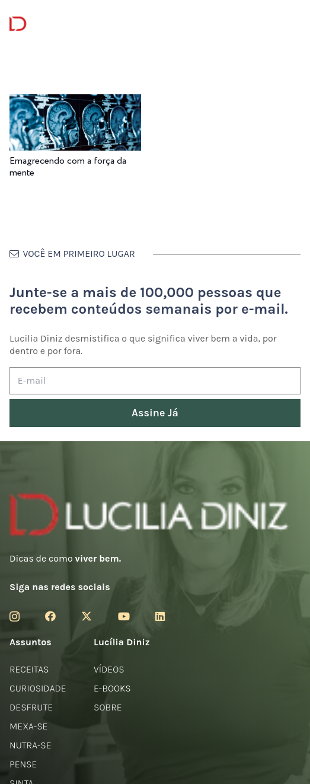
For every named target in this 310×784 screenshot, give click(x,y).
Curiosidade (37, 688)
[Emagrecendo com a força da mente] (75, 102)
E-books (112, 688)
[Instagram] (14, 617)
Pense (23, 764)
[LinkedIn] (160, 616)
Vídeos (109, 669)
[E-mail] (155, 381)
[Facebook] (50, 616)
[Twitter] (86, 616)
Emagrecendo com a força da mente (67, 166)
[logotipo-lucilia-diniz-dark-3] (57, 24)
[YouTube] (124, 616)
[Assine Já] (155, 413)
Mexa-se (28, 726)
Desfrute (31, 707)
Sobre (108, 707)
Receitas (29, 669)
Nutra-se (30, 745)
